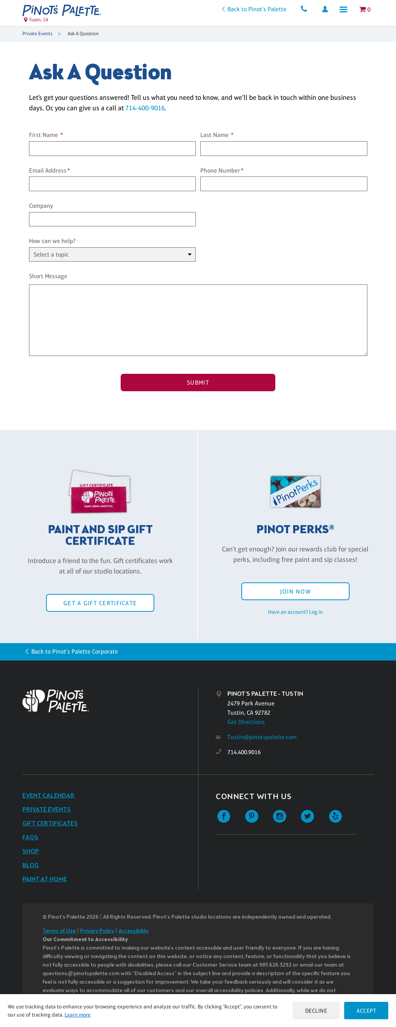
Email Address (48, 170)
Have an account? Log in (295, 612)
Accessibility (133, 931)
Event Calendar (48, 796)
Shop (30, 851)
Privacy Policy (97, 931)
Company (41, 205)
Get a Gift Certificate (100, 603)
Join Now (295, 591)
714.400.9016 (244, 752)
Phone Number (220, 170)
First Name (43, 135)
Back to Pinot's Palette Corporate (74, 651)
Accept (366, 1010)
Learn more (77, 1015)
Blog (30, 865)
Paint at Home (44, 879)
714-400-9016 (145, 108)
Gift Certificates (50, 824)
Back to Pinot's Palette (257, 9)
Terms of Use (59, 931)
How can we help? (52, 241)
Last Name (214, 135)
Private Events (37, 33)
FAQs (30, 838)
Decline (316, 1010)
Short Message (48, 276)
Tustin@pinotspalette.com (262, 737)
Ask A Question (83, 33)
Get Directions (246, 722)
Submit (198, 382)
